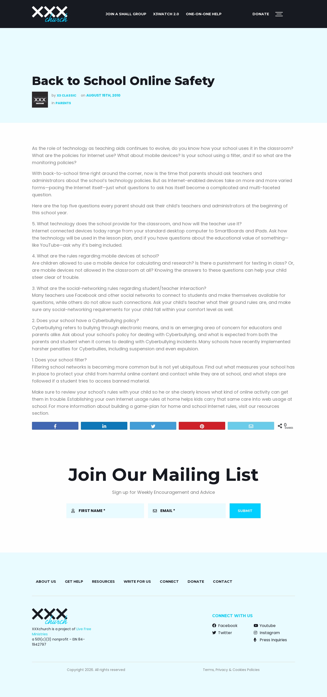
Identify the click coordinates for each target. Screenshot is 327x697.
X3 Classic (66, 95)
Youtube (265, 626)
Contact (222, 581)
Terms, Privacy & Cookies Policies (231, 669)
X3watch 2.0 (166, 14)
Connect (169, 581)
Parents (63, 103)
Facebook (225, 626)
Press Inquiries (270, 640)
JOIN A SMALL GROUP (126, 14)
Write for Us (137, 581)
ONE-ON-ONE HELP (204, 14)
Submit (245, 511)
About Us (46, 581)
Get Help (74, 581)
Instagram (267, 633)
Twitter (222, 633)
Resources (103, 581)
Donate (261, 14)
